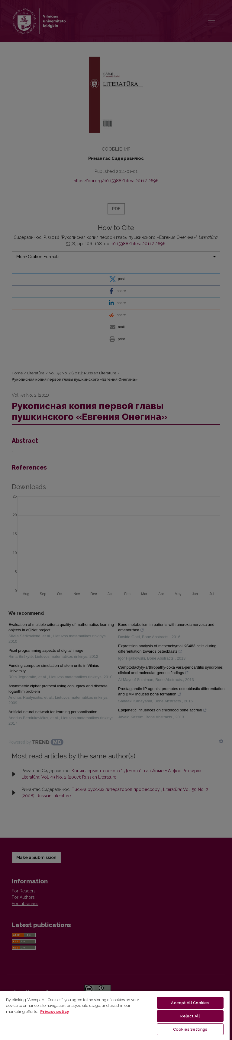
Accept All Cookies (190, 1003)
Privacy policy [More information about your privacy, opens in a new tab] (54, 1011)
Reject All (190, 1016)
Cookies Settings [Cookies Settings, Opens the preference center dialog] (190, 1029)
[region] (115, 1015)
